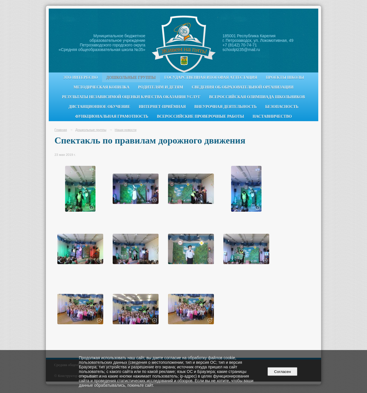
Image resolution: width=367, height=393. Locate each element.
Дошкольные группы (131, 77)
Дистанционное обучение (99, 107)
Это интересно (80, 77)
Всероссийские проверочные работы (200, 116)
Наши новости (125, 129)
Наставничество (272, 116)
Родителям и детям (160, 87)
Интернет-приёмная (162, 107)
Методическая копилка (101, 87)
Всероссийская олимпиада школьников (257, 97)
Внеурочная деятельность (225, 107)
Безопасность (281, 107)
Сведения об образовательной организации (243, 87)
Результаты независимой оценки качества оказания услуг (131, 97)
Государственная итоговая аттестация (210, 77)
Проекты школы (285, 77)
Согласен (282, 372)
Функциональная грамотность (111, 116)
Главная (60, 129)
